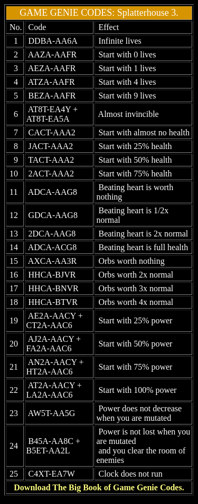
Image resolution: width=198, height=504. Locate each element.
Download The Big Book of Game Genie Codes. (99, 487)
